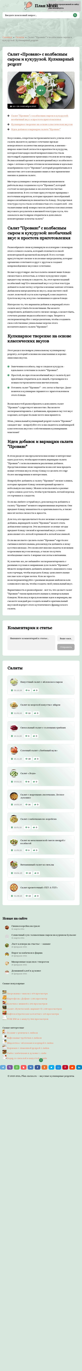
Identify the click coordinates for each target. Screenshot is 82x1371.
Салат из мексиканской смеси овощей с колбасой (42, 841)
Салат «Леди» (28, 772)
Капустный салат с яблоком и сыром (41, 681)
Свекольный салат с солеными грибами (43, 727)
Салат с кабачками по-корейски (38, 818)
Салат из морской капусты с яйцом (40, 704)
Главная (7, 37)
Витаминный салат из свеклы (37, 864)
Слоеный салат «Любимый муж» (39, 750)
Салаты (20, 37)
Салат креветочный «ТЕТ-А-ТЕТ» (39, 887)
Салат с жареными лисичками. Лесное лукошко (42, 795)
